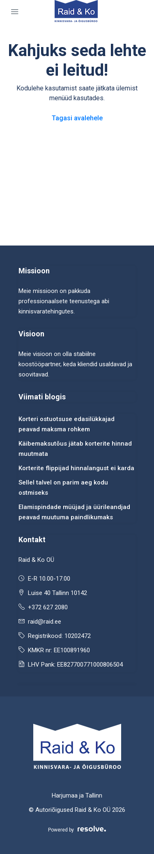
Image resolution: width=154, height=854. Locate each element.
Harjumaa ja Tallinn (77, 795)
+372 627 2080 (48, 607)
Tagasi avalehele (77, 118)
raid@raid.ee (44, 621)
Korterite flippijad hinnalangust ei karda (76, 468)
